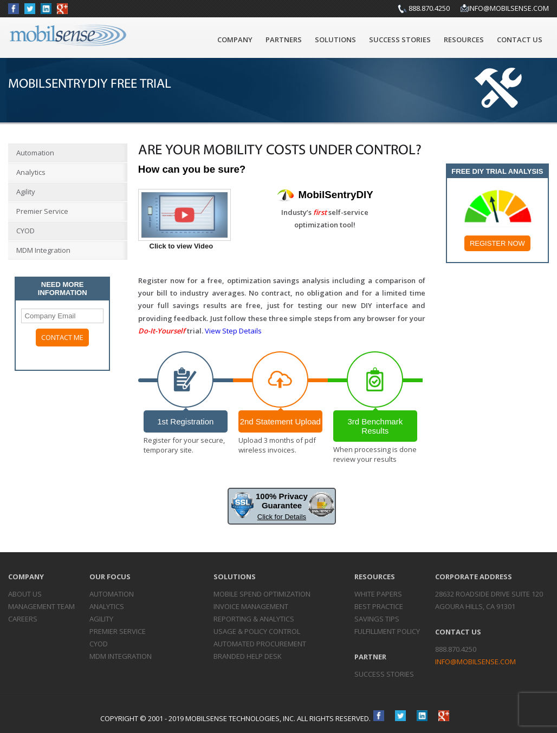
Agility (25, 192)
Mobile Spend (261, 594)
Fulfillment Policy (387, 631)
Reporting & (253, 619)
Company (234, 39)
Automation (35, 153)
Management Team (41, 606)
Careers (22, 619)
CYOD (25, 230)
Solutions (335, 39)
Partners (283, 39)
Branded (247, 656)
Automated (259, 644)
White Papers (378, 594)
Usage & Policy (256, 631)
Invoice (250, 606)
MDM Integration (43, 250)
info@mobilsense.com (508, 8)
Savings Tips (376, 619)
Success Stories (400, 39)
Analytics (31, 172)
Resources (464, 39)
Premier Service (42, 211)
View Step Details (233, 331)
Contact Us (519, 39)
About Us (25, 594)
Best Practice (378, 606)
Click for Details (281, 517)
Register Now (497, 243)
